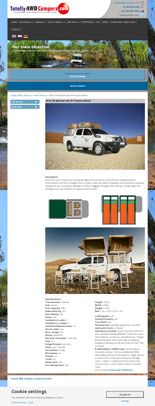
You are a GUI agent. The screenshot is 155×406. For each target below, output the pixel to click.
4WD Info (73, 22)
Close (30, 402)
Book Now (16, 106)
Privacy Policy (18, 402)
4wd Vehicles (40, 95)
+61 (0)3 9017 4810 (130, 11)
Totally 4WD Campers (21, 95)
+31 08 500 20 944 (130, 6)
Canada (40, 22)
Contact (16, 29)
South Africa (56, 22)
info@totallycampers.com (126, 2)
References (88, 22)
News (105, 22)
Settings (125, 401)
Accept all (124, 394)
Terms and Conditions (122, 22)
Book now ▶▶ (77, 75)
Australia (26, 22)
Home (14, 22)
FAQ (98, 22)
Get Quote (16, 101)
